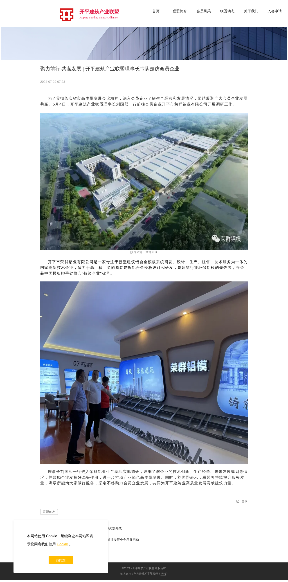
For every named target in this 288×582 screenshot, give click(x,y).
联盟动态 (227, 11)
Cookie (62, 544)
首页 (156, 11)
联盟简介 (180, 11)
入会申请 (275, 11)
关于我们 (251, 11)
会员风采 (203, 11)
